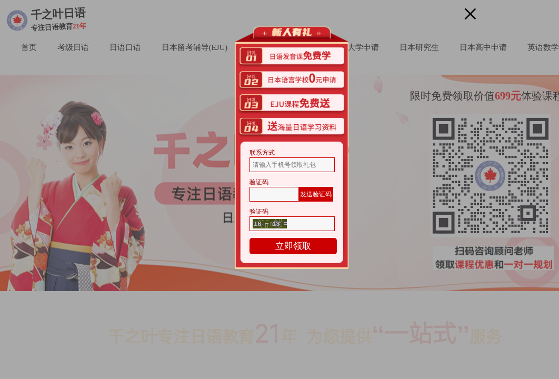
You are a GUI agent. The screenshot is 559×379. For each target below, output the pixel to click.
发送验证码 (316, 194)
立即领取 (293, 246)
